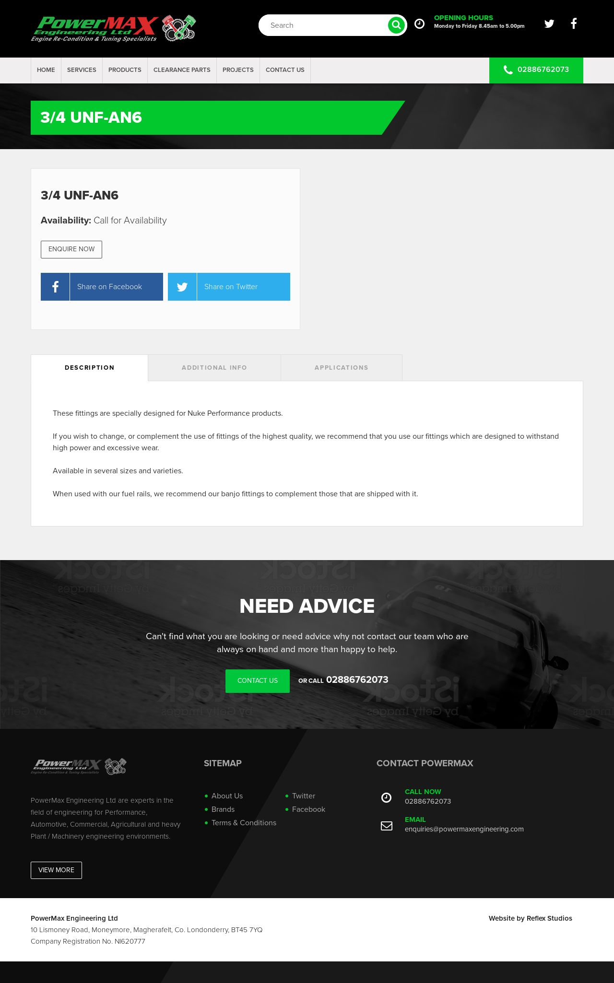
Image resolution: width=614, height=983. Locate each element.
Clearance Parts (182, 70)
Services (81, 70)
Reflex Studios (549, 918)
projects (238, 70)
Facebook (308, 809)
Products (125, 70)
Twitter (303, 796)
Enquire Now (71, 249)
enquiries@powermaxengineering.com (464, 829)
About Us (227, 796)
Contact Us (285, 70)
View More (56, 870)
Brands (223, 809)
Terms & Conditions (244, 823)
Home (46, 70)
